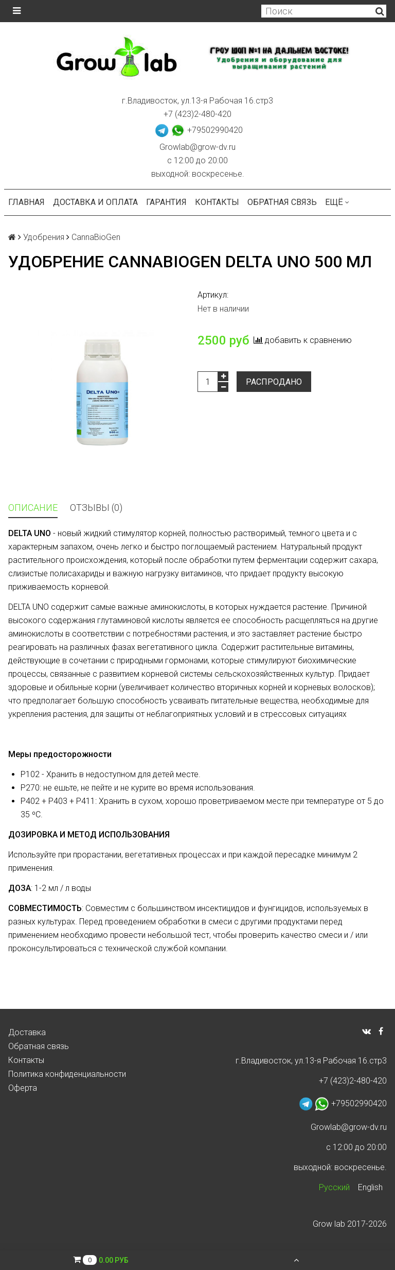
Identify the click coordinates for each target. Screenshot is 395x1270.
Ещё (337, 202)
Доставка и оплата (95, 202)
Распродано (274, 382)
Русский (334, 1187)
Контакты (217, 202)
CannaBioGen (95, 237)
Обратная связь (282, 202)
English (370, 1187)
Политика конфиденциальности (67, 1074)
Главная (26, 202)
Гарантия (166, 202)
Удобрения (43, 237)
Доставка (27, 1032)
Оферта (22, 1088)
